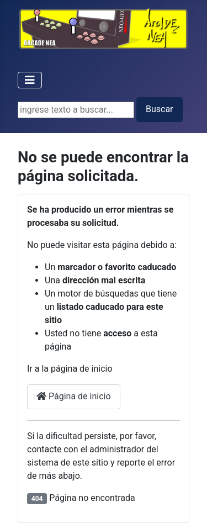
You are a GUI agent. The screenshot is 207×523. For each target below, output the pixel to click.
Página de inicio (73, 396)
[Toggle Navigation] (30, 80)
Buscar (159, 109)
